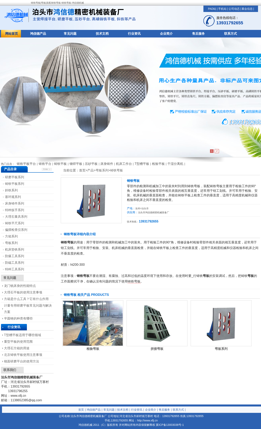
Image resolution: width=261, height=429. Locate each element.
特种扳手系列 (14, 210)
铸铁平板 (60, 163)
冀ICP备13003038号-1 (170, 424)
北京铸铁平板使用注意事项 (23, 354)
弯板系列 (102, 170)
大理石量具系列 (16, 216)
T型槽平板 (141, 163)
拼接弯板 (157, 348)
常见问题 (70, 33)
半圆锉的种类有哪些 (18, 318)
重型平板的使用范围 (18, 341)
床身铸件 (106, 163)
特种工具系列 (14, 269)
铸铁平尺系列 (14, 223)
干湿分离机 (175, 163)
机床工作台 (124, 163)
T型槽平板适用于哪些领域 (22, 335)
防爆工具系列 (14, 256)
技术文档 (102, 33)
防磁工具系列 (14, 262)
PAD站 (212, 8)
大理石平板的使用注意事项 (23, 292)
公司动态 (234, 8)
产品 (90, 170)
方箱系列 (11, 236)
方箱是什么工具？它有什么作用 (26, 299)
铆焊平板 (76, 163)
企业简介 (166, 33)
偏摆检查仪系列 (16, 229)
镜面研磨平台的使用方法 (21, 361)
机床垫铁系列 (14, 249)
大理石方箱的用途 (16, 348)
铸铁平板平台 (26, 163)
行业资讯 (134, 33)
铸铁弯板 (116, 170)
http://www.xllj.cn (147, 420)
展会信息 (247, 8)
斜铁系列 (11, 190)
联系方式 (230, 33)
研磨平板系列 (14, 177)
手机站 (222, 8)
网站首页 (11, 33)
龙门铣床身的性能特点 (20, 285)
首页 (81, 409)
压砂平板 (91, 163)
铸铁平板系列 (14, 183)
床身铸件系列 (14, 203)
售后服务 (198, 33)
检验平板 (158, 163)
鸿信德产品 (38, 33)
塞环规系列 (13, 197)
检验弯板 (92, 348)
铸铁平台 (45, 163)
